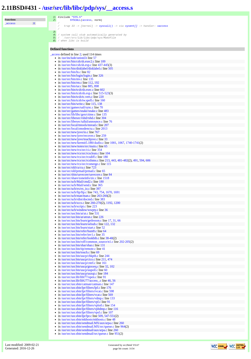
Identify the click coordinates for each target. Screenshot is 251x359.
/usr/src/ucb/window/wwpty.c (79, 215)
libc (78, 7)
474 (109, 264)
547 (106, 321)
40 (111, 243)
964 (122, 331)
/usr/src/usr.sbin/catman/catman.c (82, 289)
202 (121, 247)
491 (135, 165)
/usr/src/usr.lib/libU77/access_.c (81, 286)
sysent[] (131, 28)
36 (106, 215)
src (58, 7)
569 (110, 300)
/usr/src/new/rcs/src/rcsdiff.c (79, 162)
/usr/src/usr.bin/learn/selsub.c (79, 229)
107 (110, 317)
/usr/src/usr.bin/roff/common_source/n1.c (87, 247)
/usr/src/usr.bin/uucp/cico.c (78, 264)
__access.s (119, 7)
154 (112, 310)
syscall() (106, 28)
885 (90, 91)
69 (97, 257)
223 (94, 211)
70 (101, 112)
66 (119, 225)
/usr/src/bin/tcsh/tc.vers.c (77, 102)
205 (127, 247)
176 (108, 293)
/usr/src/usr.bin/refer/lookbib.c (80, 243)
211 (103, 264)
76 (110, 126)
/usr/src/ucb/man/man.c (76, 201)
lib (67, 7)
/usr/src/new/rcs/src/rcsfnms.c (80, 165)
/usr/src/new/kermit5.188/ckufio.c (82, 148)
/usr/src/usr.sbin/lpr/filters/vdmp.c (82, 303)
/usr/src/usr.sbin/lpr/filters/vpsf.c (81, 317)
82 (88, 77)
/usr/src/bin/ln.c (71, 77)
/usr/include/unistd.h (74, 63)
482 (125, 165)
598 (111, 296)
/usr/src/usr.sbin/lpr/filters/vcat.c (81, 300)
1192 (109, 208)
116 (115, 314)
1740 (129, 148)
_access (10, 24)
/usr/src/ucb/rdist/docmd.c (77, 204)
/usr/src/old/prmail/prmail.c (78, 176)
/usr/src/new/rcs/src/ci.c (76, 155)
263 (99, 201)
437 (100, 70)
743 (95, 197)
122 (106, 229)
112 (90, 88)
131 (102, 250)
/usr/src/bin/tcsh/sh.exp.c (76, 98)
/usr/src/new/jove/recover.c (78, 141)
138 (99, 109)
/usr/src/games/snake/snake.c (79, 116)
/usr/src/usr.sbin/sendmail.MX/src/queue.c (87, 331)
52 (103, 232)
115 (93, 109)
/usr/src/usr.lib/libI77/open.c (78, 282)
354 (99, 155)
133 (112, 303)
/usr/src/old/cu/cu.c (73, 172)
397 (98, 194)
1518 (106, 183)
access (87, 21)
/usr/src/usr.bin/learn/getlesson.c (81, 225)
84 (110, 179)
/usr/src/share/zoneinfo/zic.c (78, 183)
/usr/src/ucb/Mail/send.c (76, 190)
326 (100, 80)
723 (94, 172)
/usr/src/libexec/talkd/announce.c (82, 126)
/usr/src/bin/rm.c (71, 88)
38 (107, 243)
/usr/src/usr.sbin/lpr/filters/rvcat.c (82, 296)
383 (102, 204)
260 (121, 328)
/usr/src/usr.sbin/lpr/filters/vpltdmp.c (84, 314)
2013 (104, 134)
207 (106, 130)
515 (101, 98)
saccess (162, 28)
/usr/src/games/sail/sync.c (77, 112)
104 (107, 158)
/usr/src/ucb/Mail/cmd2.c (77, 187)
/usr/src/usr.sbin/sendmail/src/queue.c (84, 339)
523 (107, 98)
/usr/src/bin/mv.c (71, 84)
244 (107, 261)
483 (106, 116)
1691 (117, 197)
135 (90, 84)
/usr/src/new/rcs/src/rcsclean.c (80, 158)
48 (113, 324)
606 (148, 165)
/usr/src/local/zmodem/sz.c (78, 134)
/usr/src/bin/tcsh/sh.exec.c (77, 95)
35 (103, 240)
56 (113, 286)
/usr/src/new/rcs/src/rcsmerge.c (80, 169)
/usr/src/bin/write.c (73, 109)
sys (100, 7)
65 (105, 151)
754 (101, 197)
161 (104, 268)
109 (103, 66)
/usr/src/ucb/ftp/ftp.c (74, 197)
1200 (117, 208)
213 (107, 165)
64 (104, 236)
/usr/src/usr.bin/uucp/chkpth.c (79, 261)
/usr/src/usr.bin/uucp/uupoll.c (79, 275)
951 (117, 339)
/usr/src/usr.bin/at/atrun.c (76, 222)
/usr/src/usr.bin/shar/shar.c (77, 250)
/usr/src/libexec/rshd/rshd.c (78, 123)
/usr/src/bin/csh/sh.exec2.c (77, 66)
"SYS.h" (77, 17)
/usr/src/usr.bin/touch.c (75, 257)
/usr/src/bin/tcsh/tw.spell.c (77, 105)
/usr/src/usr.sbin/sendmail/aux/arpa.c (84, 335)
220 (101, 102)
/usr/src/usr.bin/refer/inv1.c (78, 240)
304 (103, 123)
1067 (121, 148)
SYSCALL (75, 21)
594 (141, 165)
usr (48, 7)
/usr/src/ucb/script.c (73, 211)
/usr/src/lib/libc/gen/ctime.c (78, 119)
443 (113, 165)
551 (112, 321)
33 (105, 144)
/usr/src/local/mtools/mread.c (79, 130)
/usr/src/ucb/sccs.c (72, 208)
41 (103, 254)
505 (110, 73)
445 (106, 70)
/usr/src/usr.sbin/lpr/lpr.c (76, 321)
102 (112, 271)
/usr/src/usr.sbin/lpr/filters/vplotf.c (82, 310)
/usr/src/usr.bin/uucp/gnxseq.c (80, 271)
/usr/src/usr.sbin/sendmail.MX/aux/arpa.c (87, 328)
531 (97, 218)
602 (102, 95)
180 (105, 162)
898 (96, 91)
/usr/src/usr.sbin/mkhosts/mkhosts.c (83, 324)
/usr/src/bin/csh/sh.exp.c (76, 70)
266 (105, 201)
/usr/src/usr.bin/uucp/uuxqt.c (79, 278)
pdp (89, 7)
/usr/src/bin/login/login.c (76, 80)
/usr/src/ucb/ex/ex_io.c (75, 194)
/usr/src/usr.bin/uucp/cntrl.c (78, 268)
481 (119, 165)
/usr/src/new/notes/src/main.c (79, 151)
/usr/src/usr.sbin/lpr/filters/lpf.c (80, 293)
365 (100, 190)
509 (100, 321)
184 (105, 278)
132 (112, 229)
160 (102, 105)
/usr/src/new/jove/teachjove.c (79, 144)
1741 (136, 148)
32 (106, 271)
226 (101, 222)
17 (109, 225)
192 (96, 88)
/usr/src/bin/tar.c (71, 91)
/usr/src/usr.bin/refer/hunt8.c (79, 236)
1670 (109, 197)
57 (94, 63)
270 (98, 208)
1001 (113, 148)
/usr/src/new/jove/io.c (74, 137)
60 (105, 275)
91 (104, 282)
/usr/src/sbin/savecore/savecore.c (81, 179)
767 (97, 137)
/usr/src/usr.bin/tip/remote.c (78, 254)
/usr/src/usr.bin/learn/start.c (78, 232)
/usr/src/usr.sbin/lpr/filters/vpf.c (81, 307)
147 (111, 289)
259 (103, 141)
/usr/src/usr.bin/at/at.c (74, 218)
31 (114, 225)
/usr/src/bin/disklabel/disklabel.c (81, 73)
